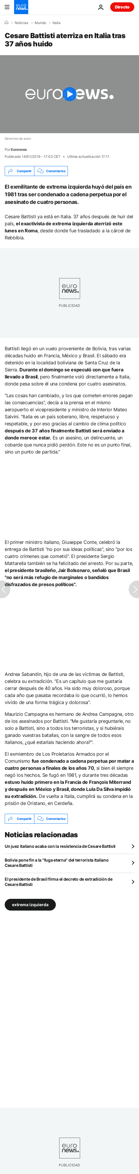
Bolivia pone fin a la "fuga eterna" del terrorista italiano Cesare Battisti (56, 862)
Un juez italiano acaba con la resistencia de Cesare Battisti (60, 846)
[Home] (6, 23)
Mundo (40, 23)
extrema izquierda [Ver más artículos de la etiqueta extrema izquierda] (30, 904)
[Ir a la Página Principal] (21, 7)
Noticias (21, 23)
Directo (122, 6)
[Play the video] (69, 94)
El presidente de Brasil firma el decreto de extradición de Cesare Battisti (59, 882)
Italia (57, 23)
